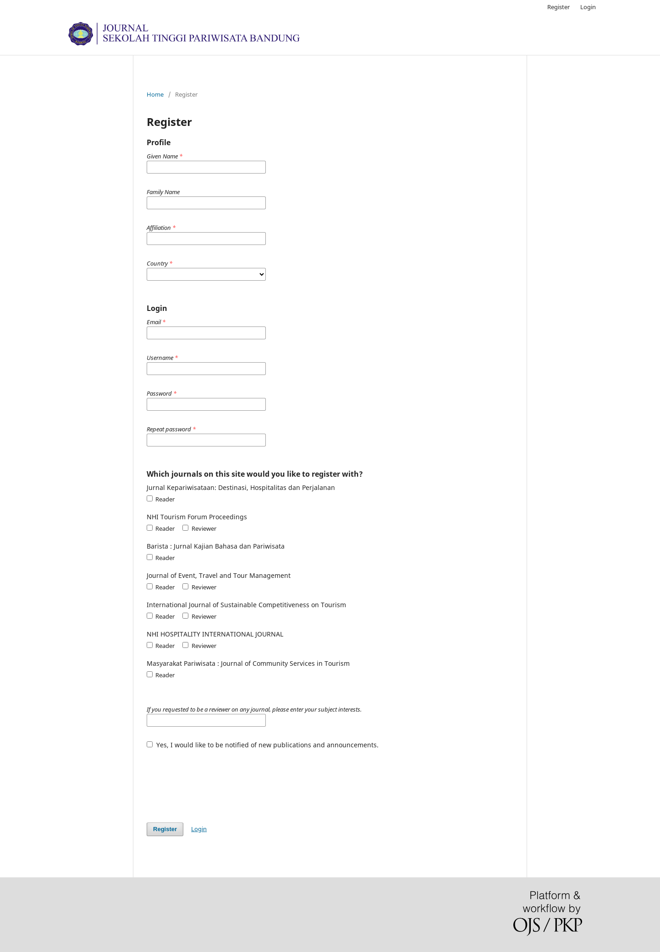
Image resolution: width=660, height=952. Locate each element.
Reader (161, 499)
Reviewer (199, 528)
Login (588, 7)
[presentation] (216, 781)
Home (155, 94)
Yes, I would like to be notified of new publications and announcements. (263, 744)
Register (558, 7)
